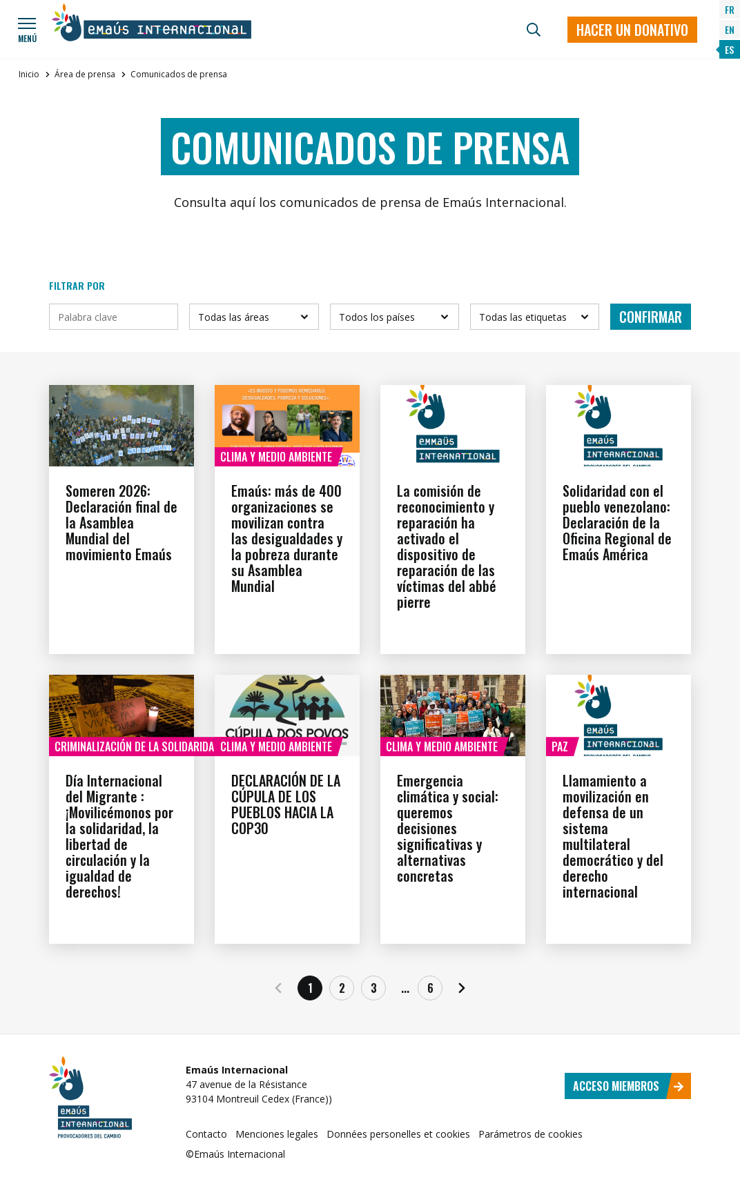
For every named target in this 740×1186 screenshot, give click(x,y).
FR (729, 9)
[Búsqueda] (533, 30)
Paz (560, 746)
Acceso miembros (628, 1086)
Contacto (206, 1133)
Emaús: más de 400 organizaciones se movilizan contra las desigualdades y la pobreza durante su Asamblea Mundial (286, 538)
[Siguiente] (461, 988)
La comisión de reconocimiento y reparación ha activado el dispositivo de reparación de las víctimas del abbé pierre (446, 546)
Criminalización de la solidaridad (137, 746)
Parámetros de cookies (530, 1133)
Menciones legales (276, 1133)
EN (729, 29)
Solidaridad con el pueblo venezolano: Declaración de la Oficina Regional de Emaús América (617, 522)
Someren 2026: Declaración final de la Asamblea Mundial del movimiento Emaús (121, 522)
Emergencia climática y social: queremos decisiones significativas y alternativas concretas (447, 828)
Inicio (29, 74)
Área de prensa (85, 74)
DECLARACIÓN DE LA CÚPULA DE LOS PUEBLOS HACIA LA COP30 (285, 804)
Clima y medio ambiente (276, 456)
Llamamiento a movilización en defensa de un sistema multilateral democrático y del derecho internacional (613, 836)
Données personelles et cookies (398, 1133)
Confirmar (650, 316)
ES (729, 49)
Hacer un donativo (632, 29)
